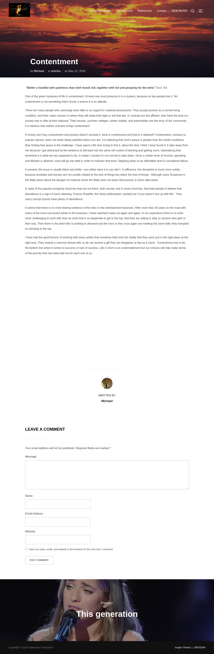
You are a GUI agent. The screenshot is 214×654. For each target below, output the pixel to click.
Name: (29, 495)
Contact (161, 10)
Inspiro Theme (182, 647)
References (145, 10)
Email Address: (34, 513)
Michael (39, 71)
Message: (31, 456)
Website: (30, 531)
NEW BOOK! (179, 10)
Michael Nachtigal (100, 10)
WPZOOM (199, 647)
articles (56, 71)
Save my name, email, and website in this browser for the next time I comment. (71, 549)
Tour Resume (124, 10)
